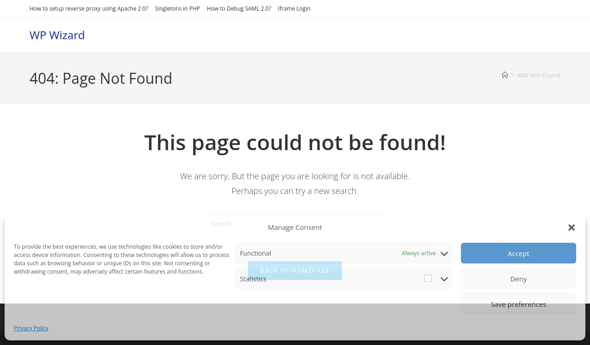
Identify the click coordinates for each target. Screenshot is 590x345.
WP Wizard (57, 34)
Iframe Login (294, 8)
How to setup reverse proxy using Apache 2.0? (89, 8)
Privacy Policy (31, 328)
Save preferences (518, 304)
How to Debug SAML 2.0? (239, 8)
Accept (519, 253)
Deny (518, 278)
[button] (571, 227)
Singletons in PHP (177, 8)
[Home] (505, 75)
